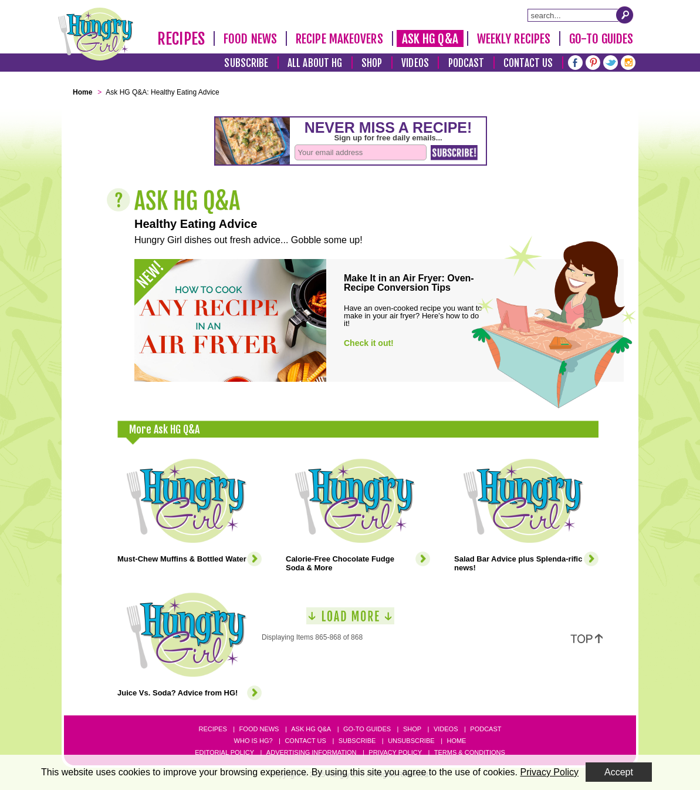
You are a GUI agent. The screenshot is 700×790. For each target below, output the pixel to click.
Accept (618, 772)
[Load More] (350, 620)
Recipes (181, 39)
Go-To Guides (601, 38)
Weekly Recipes (513, 38)
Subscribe (246, 63)
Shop (371, 63)
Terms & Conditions (469, 752)
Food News (250, 38)
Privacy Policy (395, 752)
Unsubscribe (411, 740)
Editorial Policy (224, 752)
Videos (415, 63)
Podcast (466, 63)
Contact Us (528, 63)
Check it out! (369, 343)
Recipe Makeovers (339, 38)
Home (456, 740)
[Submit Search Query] (625, 14)
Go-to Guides (367, 728)
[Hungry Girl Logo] (95, 34)
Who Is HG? (253, 740)
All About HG (315, 63)
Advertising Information (311, 752)
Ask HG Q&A (430, 38)
